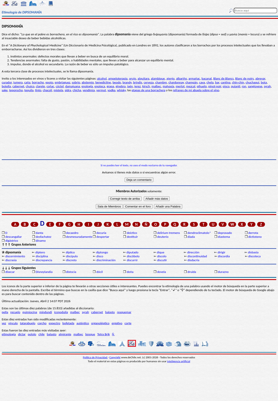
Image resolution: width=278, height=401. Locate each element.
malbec (156, 86)
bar (217, 82)
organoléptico (100, 323)
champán (191, 82)
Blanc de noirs (244, 78)
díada (191, 237)
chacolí (47, 90)
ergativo (117, 323)
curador (7, 82)
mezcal (190, 86)
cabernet (18, 86)
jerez (137, 86)
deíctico (132, 233)
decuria (101, 233)
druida (191, 272)
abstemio (88, 82)
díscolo (161, 256)
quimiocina (29, 312)
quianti (235, 86)
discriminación (106, 260)
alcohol (102, 78)
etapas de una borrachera (148, 90)
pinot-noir (214, 86)
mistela (58, 90)
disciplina (42, 256)
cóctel (60, 86)
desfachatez (43, 237)
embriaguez (62, 82)
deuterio (162, 237)
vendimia (89, 90)
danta (39, 233)
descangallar (13, 237)
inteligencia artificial (178, 361)
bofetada (68, 323)
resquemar (124, 312)
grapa (110, 86)
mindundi (45, 312)
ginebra (121, 86)
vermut (101, 90)
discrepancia (44, 260)
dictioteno (255, 237)
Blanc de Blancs (223, 78)
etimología (9, 334)
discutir (162, 260)
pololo (32, 334)
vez (4, 323)
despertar (102, 237)
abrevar (260, 78)
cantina (225, 82)
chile (41, 334)
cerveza (149, 82)
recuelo (15, 312)
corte (127, 323)
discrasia (11, 260)
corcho (42, 323)
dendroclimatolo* (199, 233)
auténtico (82, 323)
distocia (71, 272)
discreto (71, 260)
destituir (132, 237)
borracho (38, 82)
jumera (18, 82)
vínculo (13, 323)
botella (6, 86)
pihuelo (202, 86)
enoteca (99, 86)
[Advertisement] (139, 125)
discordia (224, 256)
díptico (70, 252)
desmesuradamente (79, 237)
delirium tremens (168, 233)
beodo (117, 82)
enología (87, 86)
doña (130, 272)
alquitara (143, 78)
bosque (90, 334)
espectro (54, 323)
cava (202, 82)
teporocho (16, 90)
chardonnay (176, 82)
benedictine (103, 82)
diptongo (102, 252)
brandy (126, 82)
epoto (49, 82)
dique (160, 252)
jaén (130, 86)
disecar (10, 272)
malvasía (168, 86)
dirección (193, 252)
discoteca (254, 256)
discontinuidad (197, 256)
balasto (110, 312)
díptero (40, 252)
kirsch (146, 86)
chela (210, 82)
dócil (99, 272)
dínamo (41, 241)
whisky (121, 90)
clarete (40, 86)
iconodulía (61, 312)
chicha (77, 90)
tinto (38, 90)
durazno (223, 272)
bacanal (207, 78)
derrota (253, 233)
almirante (65, 334)
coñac (50, 86)
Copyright (115, 357)
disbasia (253, 252)
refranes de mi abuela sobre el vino (196, 90)
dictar (22, 334)
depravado (225, 233)
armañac (194, 78)
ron (244, 86)
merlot (180, 86)
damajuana (72, 86)
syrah (267, 86)
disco (99, 256)
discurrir (132, 260)
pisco (226, 86)
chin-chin (238, 82)
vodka (111, 90)
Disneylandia (44, 272)
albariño (181, 78)
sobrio (76, 82)
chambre (161, 82)
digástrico (11, 241)
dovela (161, 272)
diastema (224, 237)
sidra (68, 90)
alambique (158, 78)
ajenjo (170, 78)
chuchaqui (252, 82)
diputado (132, 252)
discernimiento (15, 256)
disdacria (193, 260)
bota (264, 82)
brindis (137, 82)
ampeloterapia (117, 78)
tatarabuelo (27, 323)
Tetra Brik (103, 334)
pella (5, 312)
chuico (30, 86)
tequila (28, 90)
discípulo (72, 256)
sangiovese (255, 86)
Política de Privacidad (95, 357)
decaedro (72, 233)
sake (5, 90)
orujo (132, 78)
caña (27, 82)
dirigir (221, 252)
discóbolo (133, 256)
